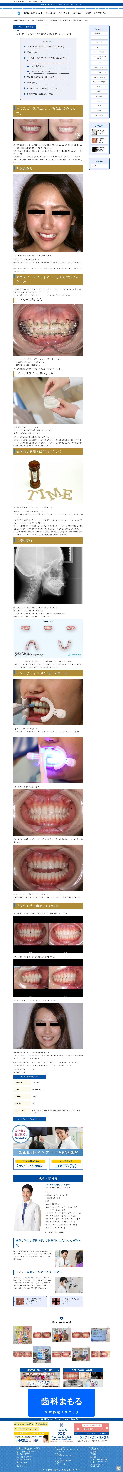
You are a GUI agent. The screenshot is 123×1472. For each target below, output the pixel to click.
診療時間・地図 (100, 13)
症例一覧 (99, 106)
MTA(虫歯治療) (99, 33)
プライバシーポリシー (23, 1464)
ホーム (59, 1459)
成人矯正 (99, 91)
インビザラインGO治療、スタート (42, 89)
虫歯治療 (94, 1451)
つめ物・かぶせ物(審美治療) (99, 1461)
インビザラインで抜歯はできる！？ (30, 1119)
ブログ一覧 (60, 1451)
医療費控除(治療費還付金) (65, 1456)
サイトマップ (61, 1464)
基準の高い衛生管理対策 (24, 1460)
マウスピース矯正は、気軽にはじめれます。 (47, 46)
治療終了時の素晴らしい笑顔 (40, 94)
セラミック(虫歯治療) (99, 52)
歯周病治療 (99, 101)
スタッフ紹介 (61, 1448)
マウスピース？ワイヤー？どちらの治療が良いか (48, 59)
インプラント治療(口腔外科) (99, 1460)
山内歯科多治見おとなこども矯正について (30, 1448)
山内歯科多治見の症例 (64, 1460)
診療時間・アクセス (23, 1463)
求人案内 (60, 1462)
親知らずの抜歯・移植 (97, 1464)
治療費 (59, 1454)
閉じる (51, 41)
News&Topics (99, 38)
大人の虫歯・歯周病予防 (99, 77)
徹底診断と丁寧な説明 (23, 1455)
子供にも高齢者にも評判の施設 (26, 1451)
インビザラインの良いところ (40, 71)
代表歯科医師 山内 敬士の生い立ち (68, 1450)
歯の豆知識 (99, 96)
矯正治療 (99, 110)
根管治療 (94, 1453)
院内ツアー (20, 1461)
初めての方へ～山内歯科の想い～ (27, 1450)
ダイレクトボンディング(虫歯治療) (99, 57)
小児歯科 (94, 1455)
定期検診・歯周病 (96, 1450)
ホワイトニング (99, 67)
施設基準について (22, 1466)
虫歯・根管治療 (99, 115)
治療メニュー (95, 1448)
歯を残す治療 (51, 13)
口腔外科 (99, 72)
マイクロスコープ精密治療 (25, 1456)
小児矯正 (99, 86)
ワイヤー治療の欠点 (37, 66)
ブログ (99, 63)
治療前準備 (32, 83)
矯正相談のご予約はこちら (30, 1077)
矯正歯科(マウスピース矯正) (99, 1458)
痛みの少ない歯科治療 (23, 1458)
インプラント (99, 42)
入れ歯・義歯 (95, 1466)
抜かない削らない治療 (23, 1453)
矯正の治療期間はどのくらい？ (41, 77)
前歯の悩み (32, 52)
